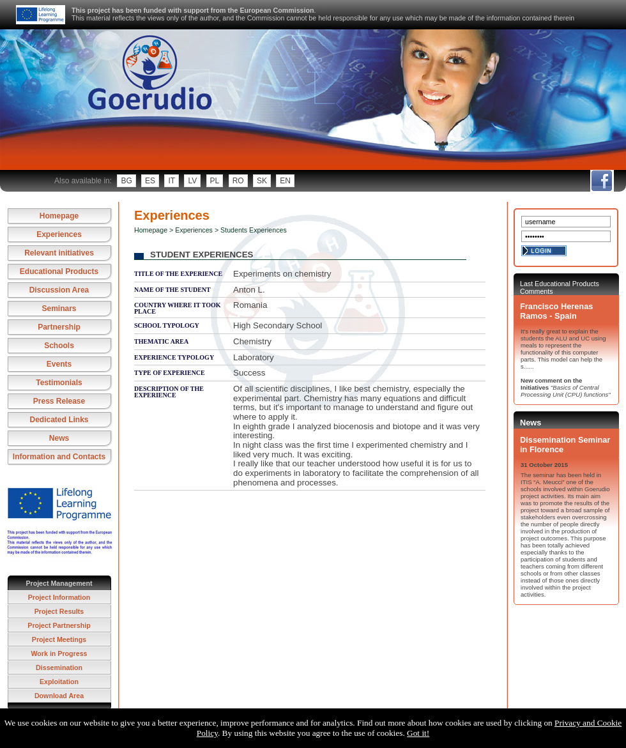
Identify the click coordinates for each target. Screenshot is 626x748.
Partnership (59, 327)
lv (192, 180)
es (150, 180)
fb (601, 180)
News (59, 438)
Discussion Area (59, 290)
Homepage (59, 215)
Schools (59, 345)
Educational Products (59, 271)
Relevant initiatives (59, 252)
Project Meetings (59, 639)
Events (59, 364)
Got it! (418, 733)
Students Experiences (253, 230)
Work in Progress (59, 653)
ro (238, 180)
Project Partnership (58, 625)
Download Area (59, 695)
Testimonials (59, 382)
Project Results (59, 611)
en (285, 180)
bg (126, 180)
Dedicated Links (58, 419)
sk (262, 180)
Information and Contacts (59, 456)
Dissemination (59, 667)
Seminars (59, 308)
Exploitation (59, 681)
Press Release (59, 401)
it (171, 180)
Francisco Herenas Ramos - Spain (556, 311)
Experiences (59, 234)
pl (215, 180)
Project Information (59, 597)
